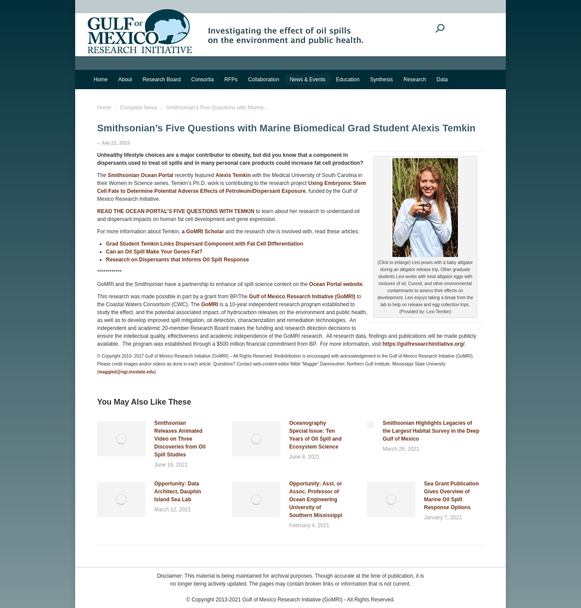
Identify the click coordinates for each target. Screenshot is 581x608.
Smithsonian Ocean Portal (140, 175)
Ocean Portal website (335, 284)
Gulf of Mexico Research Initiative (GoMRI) (302, 296)
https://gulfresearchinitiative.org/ (423, 344)
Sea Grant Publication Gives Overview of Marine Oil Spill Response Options (451, 495)
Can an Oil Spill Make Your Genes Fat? (154, 252)
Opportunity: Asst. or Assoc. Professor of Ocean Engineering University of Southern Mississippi (315, 499)
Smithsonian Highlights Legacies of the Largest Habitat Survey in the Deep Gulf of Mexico (431, 431)
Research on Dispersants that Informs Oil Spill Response (177, 260)
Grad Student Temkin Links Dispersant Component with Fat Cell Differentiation (204, 244)
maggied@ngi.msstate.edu (126, 371)
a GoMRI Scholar (203, 231)
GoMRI (209, 304)
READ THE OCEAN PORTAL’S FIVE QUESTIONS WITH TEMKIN (175, 211)
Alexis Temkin (233, 175)
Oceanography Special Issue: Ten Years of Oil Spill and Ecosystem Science (315, 435)
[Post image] (121, 438)
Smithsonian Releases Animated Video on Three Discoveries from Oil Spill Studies (180, 439)
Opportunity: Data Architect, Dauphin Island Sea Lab (177, 492)
